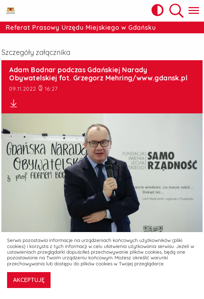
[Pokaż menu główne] (193, 11)
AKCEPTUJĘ (29, 279)
